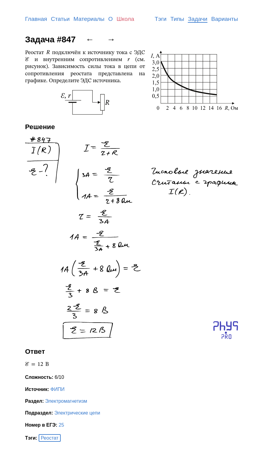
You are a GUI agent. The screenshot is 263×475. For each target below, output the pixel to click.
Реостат (50, 438)
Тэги (160, 19)
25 (61, 425)
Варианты (224, 19)
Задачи (197, 19)
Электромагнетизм (66, 401)
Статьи (60, 19)
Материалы (88, 19)
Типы (177, 19)
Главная (36, 19)
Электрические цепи (77, 412)
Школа (125, 19)
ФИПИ (57, 389)
